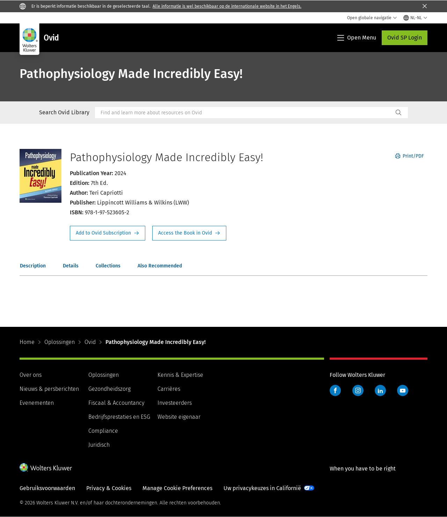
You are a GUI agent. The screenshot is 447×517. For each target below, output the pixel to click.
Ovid (90, 342)
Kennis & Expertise (180, 375)
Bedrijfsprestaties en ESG (119, 417)
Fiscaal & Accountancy (116, 403)
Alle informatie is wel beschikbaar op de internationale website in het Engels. (227, 6)
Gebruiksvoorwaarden (47, 488)
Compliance (103, 431)
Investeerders (174, 403)
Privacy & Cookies (108, 488)
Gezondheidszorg (109, 389)
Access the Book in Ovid (189, 233)
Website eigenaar (178, 417)
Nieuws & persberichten (49, 389)
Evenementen (37, 403)
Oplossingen (59, 342)
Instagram (358, 390)
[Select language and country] (415, 17)
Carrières (168, 389)
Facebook (335, 390)
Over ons (31, 375)
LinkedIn (380, 390)
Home (27, 342)
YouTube (402, 390)
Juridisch (99, 444)
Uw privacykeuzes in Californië (262, 488)
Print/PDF (409, 156)
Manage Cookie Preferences (177, 488)
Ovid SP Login (404, 37)
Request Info (107, 233)
